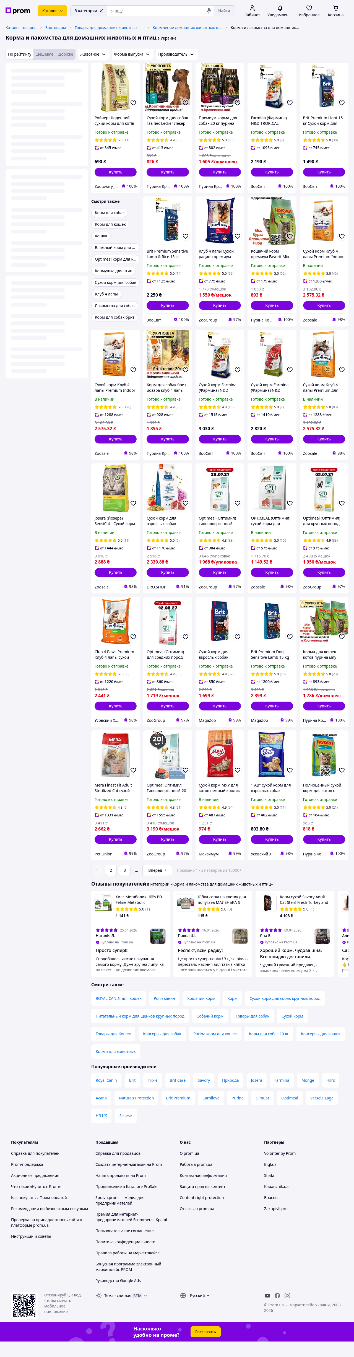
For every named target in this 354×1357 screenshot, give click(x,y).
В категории (88, 10)
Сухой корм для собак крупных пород (284, 1013)
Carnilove (211, 1113)
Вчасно (271, 1213)
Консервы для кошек (320, 1049)
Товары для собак (252, 1031)
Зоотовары (55, 27)
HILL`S (101, 1131)
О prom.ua (189, 1168)
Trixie (152, 1095)
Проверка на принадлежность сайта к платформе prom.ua (46, 1238)
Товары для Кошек (113, 1049)
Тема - (117, 1311)
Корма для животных (116, 1067)
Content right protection (202, 1213)
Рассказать (205, 1347)
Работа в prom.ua (196, 1179)
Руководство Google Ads (118, 1296)
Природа (230, 1095)
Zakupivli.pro (276, 1224)
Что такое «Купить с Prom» (36, 1202)
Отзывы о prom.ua (197, 1224)
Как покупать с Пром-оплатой (39, 1213)
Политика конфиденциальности (125, 1257)
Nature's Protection (136, 1113)
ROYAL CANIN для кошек (119, 1013)
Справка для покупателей (35, 1168)
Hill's (330, 1095)
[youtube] (267, 1311)
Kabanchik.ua (276, 1202)
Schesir (125, 1131)
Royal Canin (106, 1095)
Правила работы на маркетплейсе (127, 1268)
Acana (101, 1113)
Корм (232, 1013)
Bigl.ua (270, 1179)
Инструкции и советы (31, 1251)
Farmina (281, 1095)
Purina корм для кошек (215, 1049)
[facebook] (277, 1311)
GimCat (262, 1113)
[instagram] (287, 1311)
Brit (132, 1095)
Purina (238, 1113)
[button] (116, 172)
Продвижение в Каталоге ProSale (126, 1202)
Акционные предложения (35, 1190)
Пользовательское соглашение (124, 1246)
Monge (307, 1095)
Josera (256, 1095)
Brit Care (178, 1095)
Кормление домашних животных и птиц (187, 27)
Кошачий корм (201, 1013)
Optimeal (289, 1113)
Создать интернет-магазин (120, 1179)
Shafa (269, 1190)
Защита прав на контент (202, 1202)
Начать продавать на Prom (120, 1190)
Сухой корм (292, 1031)
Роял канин (164, 1013)
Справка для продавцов (117, 1168)
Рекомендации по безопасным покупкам (49, 1224)
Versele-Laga (322, 1113)
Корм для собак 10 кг (269, 1049)
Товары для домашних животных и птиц (109, 27)
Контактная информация (203, 1190)
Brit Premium (178, 1113)
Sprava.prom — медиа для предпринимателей (119, 1215)
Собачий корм (210, 1031)
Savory (204, 1095)
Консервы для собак (162, 1049)
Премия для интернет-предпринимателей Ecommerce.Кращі (131, 1232)
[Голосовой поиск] (209, 11)
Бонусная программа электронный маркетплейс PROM (128, 1282)
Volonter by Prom (280, 1168)
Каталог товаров (21, 27)
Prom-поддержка (27, 1179)
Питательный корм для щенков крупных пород (140, 1031)
